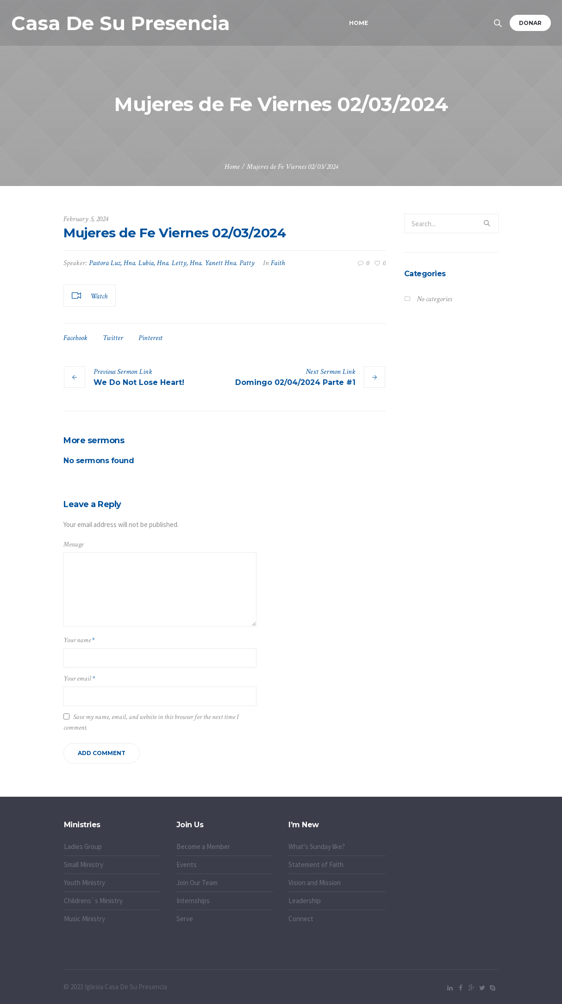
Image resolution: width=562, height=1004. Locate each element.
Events (186, 864)
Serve (184, 918)
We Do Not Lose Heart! (139, 382)
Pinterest (150, 338)
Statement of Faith (315, 864)
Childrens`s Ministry (93, 900)
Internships (193, 900)
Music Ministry (84, 918)
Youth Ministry (84, 882)
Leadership (304, 900)
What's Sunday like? (316, 846)
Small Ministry (83, 864)
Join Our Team (197, 882)
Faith (278, 263)
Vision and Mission (314, 882)
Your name (78, 640)
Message (73, 544)
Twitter (113, 338)
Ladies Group (83, 846)
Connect (300, 918)
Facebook (75, 338)
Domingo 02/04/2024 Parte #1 (295, 382)
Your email (79, 678)
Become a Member (203, 846)
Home (232, 167)
